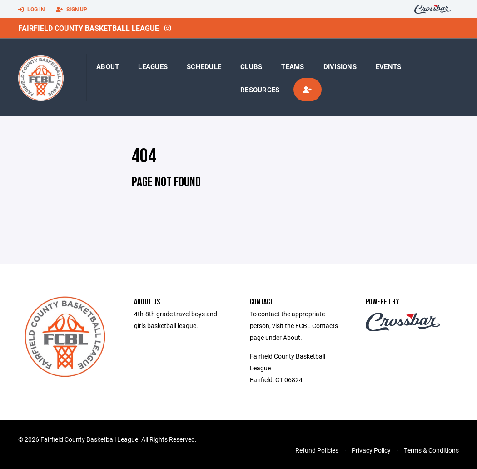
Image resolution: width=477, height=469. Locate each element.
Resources (259, 89)
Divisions (340, 66)
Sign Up (71, 9)
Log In (31, 9)
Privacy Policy (371, 450)
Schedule (204, 66)
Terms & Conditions (431, 450)
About (107, 66)
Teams (292, 66)
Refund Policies (316, 450)
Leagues (153, 66)
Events (389, 66)
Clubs (251, 66)
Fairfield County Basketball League (88, 28)
